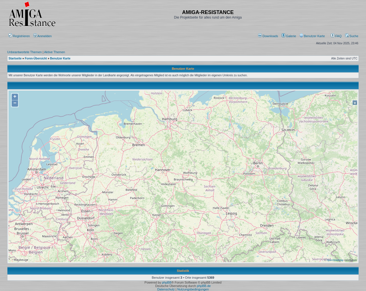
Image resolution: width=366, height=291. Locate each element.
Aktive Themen (54, 52)
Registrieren (19, 36)
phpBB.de (204, 286)
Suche (351, 36)
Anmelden (43, 36)
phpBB (166, 282)
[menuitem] (268, 36)
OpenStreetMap (335, 260)
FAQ (336, 36)
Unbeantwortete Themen (24, 52)
